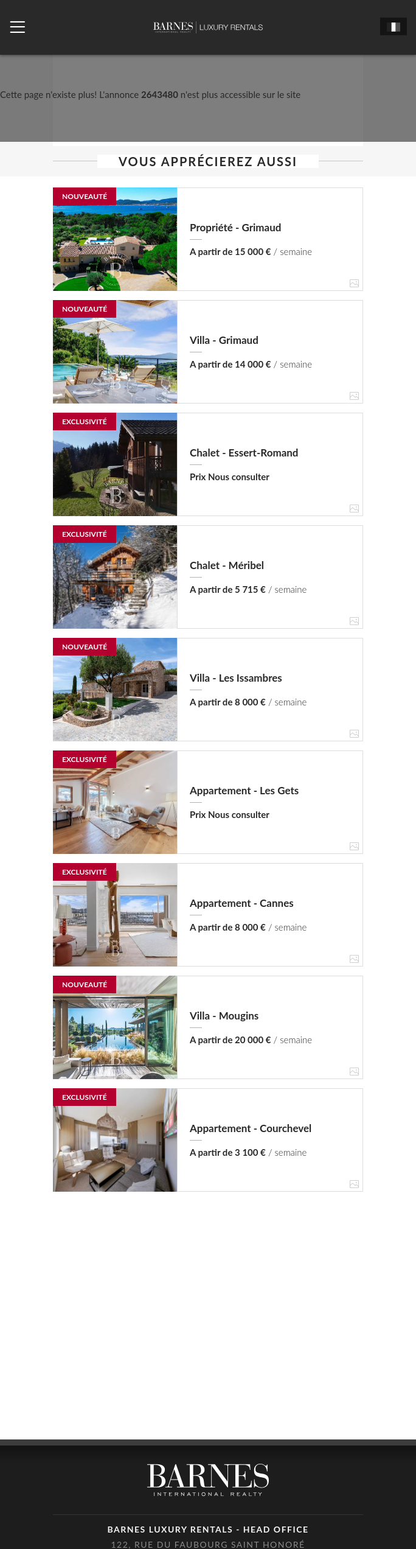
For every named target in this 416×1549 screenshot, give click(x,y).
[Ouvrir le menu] (17, 27)
